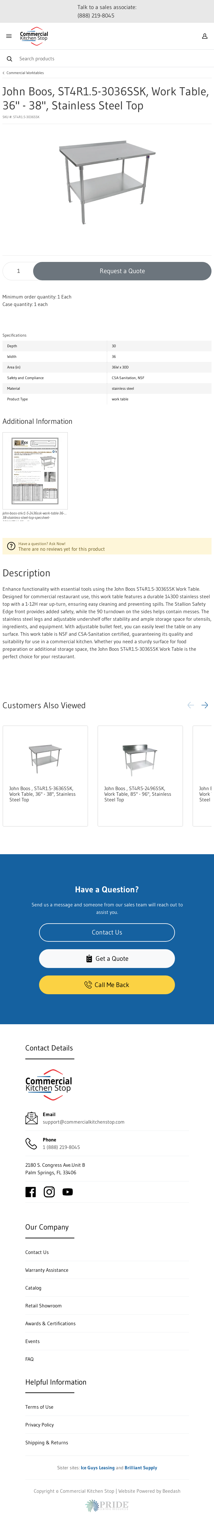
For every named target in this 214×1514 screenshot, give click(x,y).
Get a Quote (106, 958)
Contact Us (107, 932)
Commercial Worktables (25, 73)
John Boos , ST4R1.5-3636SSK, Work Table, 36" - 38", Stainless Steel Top (42, 793)
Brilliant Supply (141, 1468)
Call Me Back (106, 984)
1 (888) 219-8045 (61, 1147)
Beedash (171, 1491)
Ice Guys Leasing (98, 1468)
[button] (205, 705)
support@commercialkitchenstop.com (84, 1122)
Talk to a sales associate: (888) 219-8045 (107, 11)
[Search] (107, 58)
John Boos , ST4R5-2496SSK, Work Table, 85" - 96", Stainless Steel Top (137, 793)
